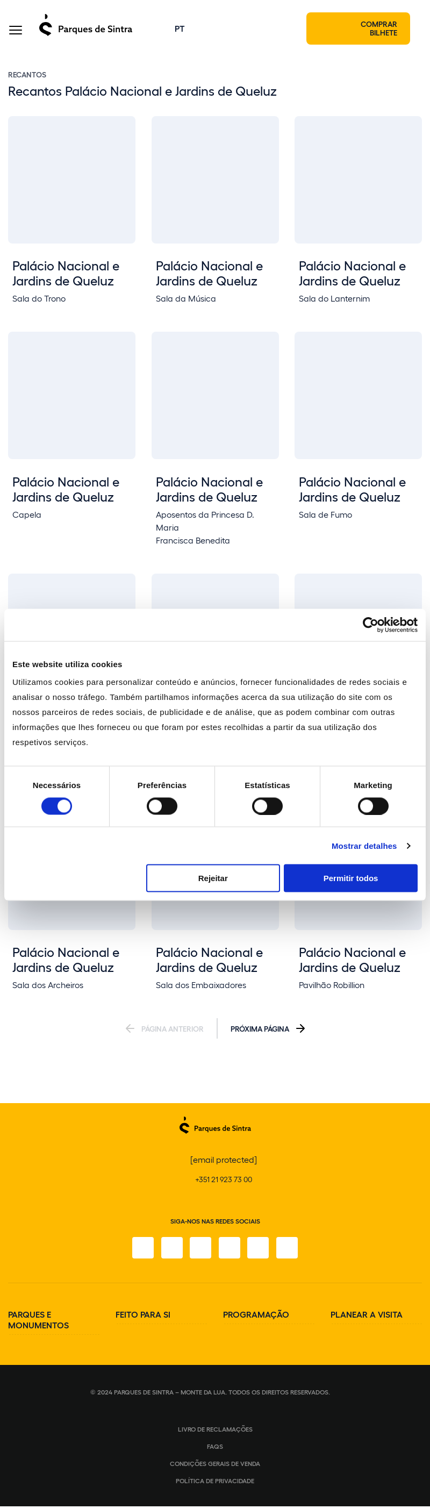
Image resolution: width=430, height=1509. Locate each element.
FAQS (215, 1449)
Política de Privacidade (215, 1483)
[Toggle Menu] (15, 32)
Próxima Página (260, 1031)
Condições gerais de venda (215, 1466)
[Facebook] (139, 1250)
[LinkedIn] (290, 1250)
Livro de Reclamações (215, 1431)
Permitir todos (351, 878)
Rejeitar (213, 878)
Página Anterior (172, 1031)
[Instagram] (170, 1250)
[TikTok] (230, 1250)
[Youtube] (260, 1250)
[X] (200, 1250)
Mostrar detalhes (364, 845)
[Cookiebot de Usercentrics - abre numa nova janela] (371, 625)
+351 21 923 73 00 (223, 1181)
